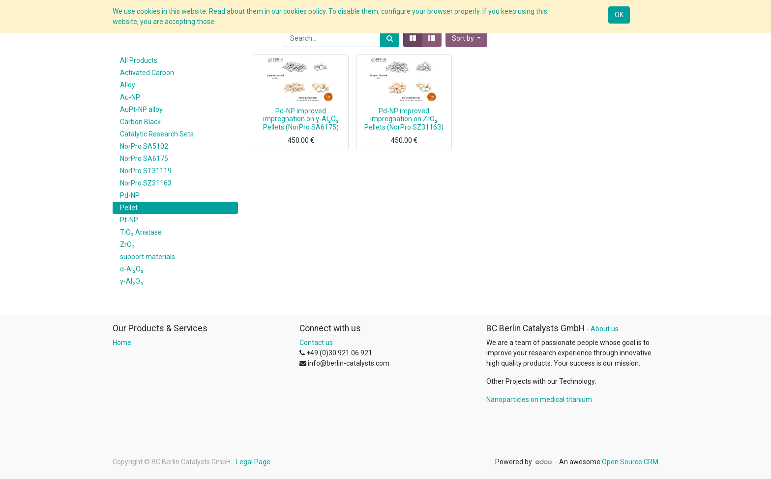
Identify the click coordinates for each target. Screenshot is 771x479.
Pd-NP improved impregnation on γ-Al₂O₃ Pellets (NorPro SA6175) (301, 119)
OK (619, 15)
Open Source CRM (630, 462)
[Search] (389, 38)
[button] (466, 38)
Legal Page (253, 462)
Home (122, 342)
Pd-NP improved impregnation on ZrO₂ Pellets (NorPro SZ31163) (404, 119)
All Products (138, 60)
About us (605, 329)
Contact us (316, 342)
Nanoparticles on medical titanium (539, 399)
